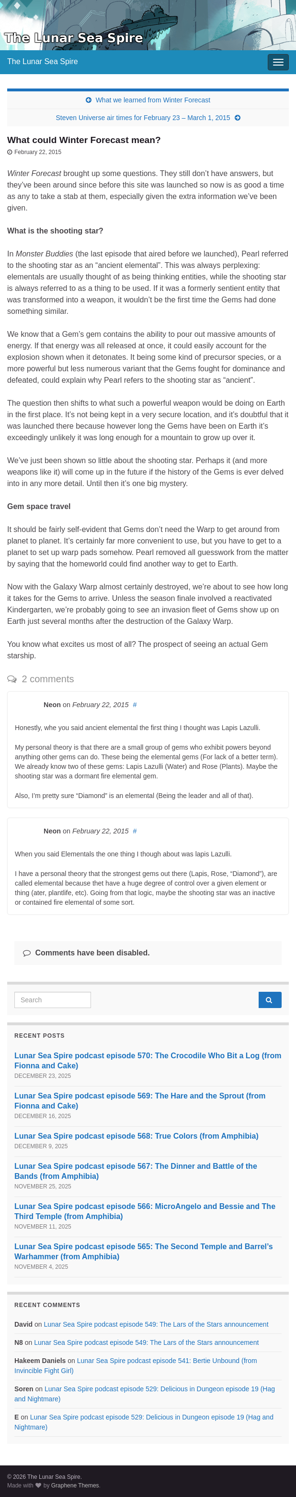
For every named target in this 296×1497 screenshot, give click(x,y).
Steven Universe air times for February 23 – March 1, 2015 (143, 118)
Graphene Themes (75, 1485)
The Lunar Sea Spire (42, 61)
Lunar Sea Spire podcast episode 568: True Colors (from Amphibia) (136, 1136)
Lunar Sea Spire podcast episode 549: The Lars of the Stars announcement (156, 1324)
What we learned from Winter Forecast (153, 100)
